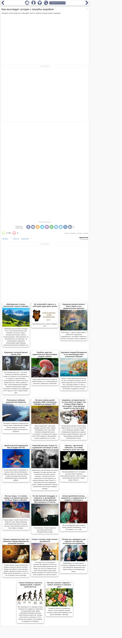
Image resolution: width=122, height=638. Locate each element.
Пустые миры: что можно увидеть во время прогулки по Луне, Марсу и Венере (16, 498)
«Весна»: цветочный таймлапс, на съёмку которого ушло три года (73, 447)
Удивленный (83, 237)
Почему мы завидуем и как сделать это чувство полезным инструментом (74, 541)
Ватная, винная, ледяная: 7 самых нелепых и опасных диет (59, 585)
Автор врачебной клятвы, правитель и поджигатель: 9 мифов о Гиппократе (73, 498)
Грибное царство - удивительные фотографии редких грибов (45, 354)
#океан (66, 233)
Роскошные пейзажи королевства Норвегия (16, 401)
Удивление (25, 239)
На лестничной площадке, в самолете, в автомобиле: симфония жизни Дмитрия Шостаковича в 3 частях (45, 499)
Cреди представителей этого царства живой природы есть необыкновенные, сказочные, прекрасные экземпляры (45, 381)
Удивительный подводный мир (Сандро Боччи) (16, 446)
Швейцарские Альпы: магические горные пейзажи (15, 305)
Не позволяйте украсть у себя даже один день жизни (45, 305)
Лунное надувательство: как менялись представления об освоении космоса (16, 541)
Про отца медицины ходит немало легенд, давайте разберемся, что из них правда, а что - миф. (74, 527)
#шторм (79, 233)
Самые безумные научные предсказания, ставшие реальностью (30, 585)
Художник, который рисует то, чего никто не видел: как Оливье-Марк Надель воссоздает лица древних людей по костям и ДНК (73, 404)
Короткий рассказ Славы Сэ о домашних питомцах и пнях (45, 446)
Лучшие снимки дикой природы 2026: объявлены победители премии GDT (45, 402)
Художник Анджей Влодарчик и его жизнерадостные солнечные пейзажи (74, 354)
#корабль (73, 233)
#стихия (85, 233)
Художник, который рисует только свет (16, 353)
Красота (16, 239)
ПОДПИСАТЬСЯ (57, 3)
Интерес (5, 239)
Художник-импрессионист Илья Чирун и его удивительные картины (73, 306)
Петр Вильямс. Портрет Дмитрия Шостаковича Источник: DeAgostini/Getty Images (45, 530)
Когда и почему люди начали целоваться (45, 540)
